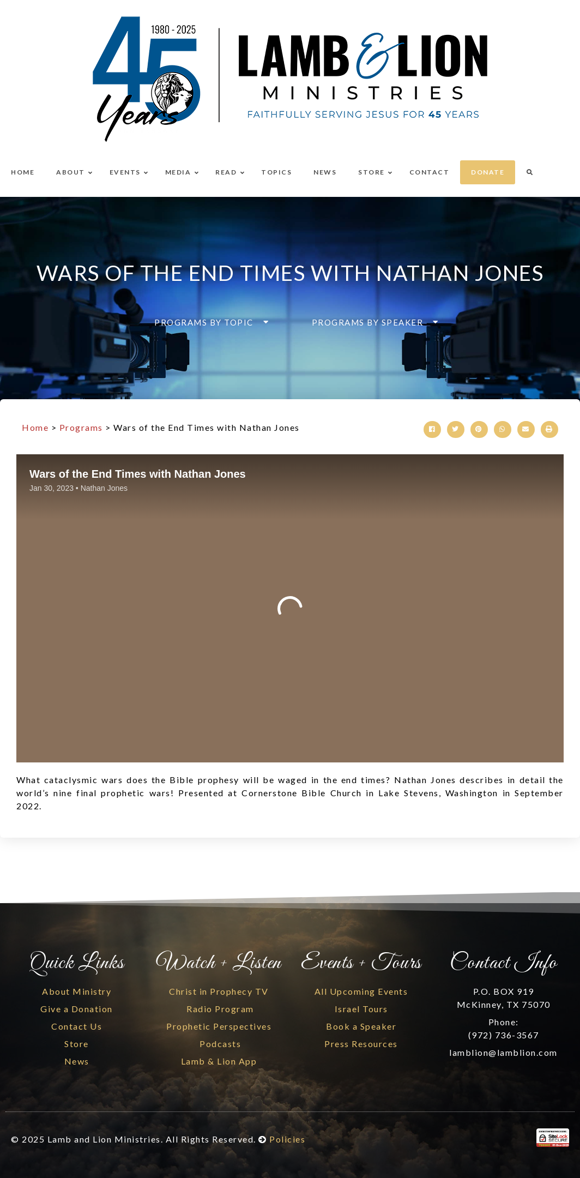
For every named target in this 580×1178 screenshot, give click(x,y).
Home (35, 427)
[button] (208, 322)
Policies (287, 1139)
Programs (81, 427)
